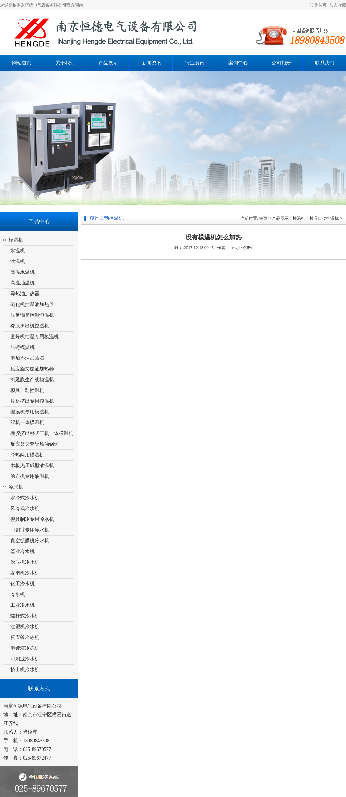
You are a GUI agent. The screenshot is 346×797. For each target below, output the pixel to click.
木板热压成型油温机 (32, 465)
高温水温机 (22, 272)
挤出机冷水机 (24, 669)
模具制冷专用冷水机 (32, 519)
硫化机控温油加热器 (32, 304)
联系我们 (324, 62)
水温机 (17, 250)
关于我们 (65, 62)
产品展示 (108, 62)
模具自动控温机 (27, 390)
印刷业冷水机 (24, 659)
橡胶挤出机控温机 (29, 326)
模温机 (16, 240)
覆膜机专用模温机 (29, 411)
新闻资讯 (151, 62)
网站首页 (21, 62)
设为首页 (318, 5)
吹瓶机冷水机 (24, 562)
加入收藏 (337, 5)
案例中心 (238, 62)
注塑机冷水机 (24, 626)
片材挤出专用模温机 (32, 401)
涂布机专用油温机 (29, 476)
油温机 (17, 261)
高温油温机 (22, 283)
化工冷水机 (22, 583)
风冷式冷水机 (24, 508)
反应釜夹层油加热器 (32, 368)
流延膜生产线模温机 (32, 379)
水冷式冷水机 (24, 497)
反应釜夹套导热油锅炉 (34, 444)
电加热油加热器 (27, 358)
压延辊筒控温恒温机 (32, 315)
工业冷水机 (22, 605)
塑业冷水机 (22, 551)
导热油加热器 (24, 293)
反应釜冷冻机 (24, 637)
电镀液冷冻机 (24, 648)
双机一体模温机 (27, 422)
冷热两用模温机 (27, 454)
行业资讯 (194, 62)
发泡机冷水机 (24, 573)
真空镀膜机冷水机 (29, 540)
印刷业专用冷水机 (29, 530)
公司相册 (281, 62)
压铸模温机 (22, 347)
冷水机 (16, 487)
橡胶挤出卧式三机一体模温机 (41, 433)
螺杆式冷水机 (24, 616)
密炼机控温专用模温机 (34, 336)
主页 (263, 218)
